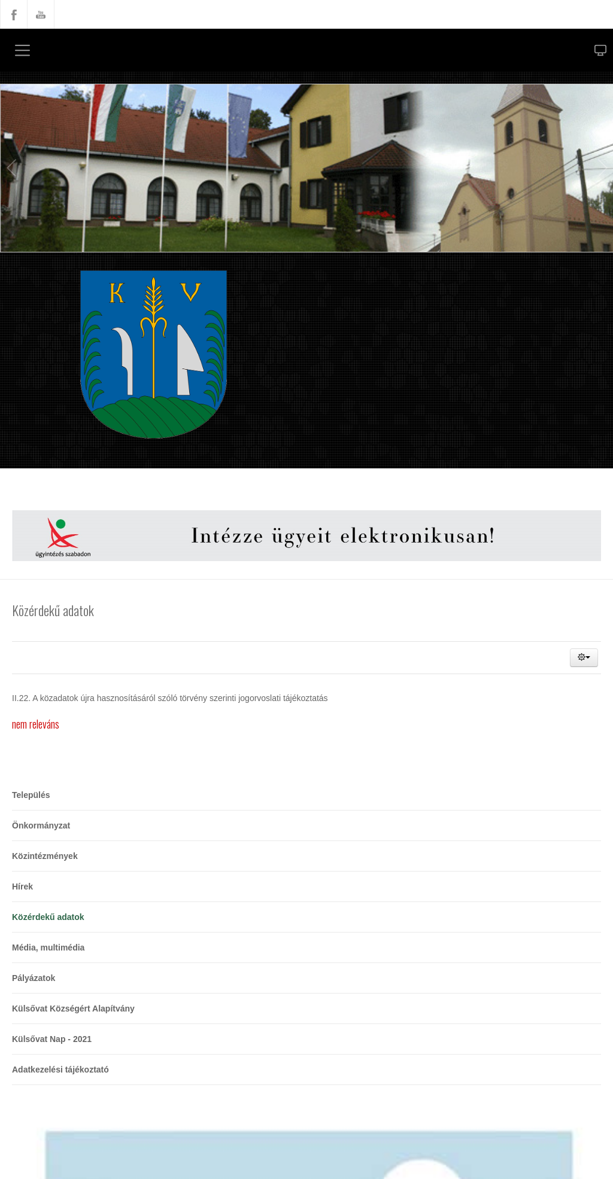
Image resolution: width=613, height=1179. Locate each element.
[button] (584, 657)
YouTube (41, 14)
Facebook (14, 14)
